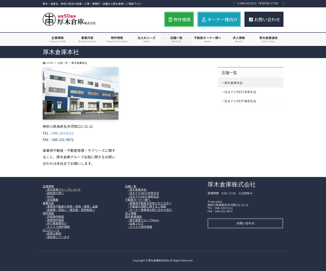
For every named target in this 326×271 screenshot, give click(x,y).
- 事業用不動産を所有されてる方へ (150, 203)
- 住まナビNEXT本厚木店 (143, 193)
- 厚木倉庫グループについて (63, 189)
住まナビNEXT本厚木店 (240, 92)
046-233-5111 (63, 133)
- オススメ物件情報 (58, 227)
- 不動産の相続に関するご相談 (147, 206)
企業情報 (48, 186)
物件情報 (48, 213)
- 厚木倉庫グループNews (143, 220)
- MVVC (50, 196)
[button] (245, 223)
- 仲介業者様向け (56, 223)
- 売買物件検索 (55, 216)
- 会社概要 (52, 200)
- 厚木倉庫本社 (137, 189)
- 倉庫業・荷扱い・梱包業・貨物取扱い (70, 210)
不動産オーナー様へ (137, 200)
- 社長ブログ (136, 223)
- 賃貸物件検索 (55, 220)
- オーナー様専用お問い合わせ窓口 (150, 210)
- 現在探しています (58, 237)
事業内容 (48, 203)
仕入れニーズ (51, 230)
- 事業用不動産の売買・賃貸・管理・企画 (72, 206)
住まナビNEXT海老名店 (240, 101)
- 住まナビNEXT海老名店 (143, 196)
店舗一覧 (229, 73)
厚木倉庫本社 (233, 83)
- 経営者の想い (55, 193)
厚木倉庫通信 (133, 216)
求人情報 (130, 213)
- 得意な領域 (53, 233)
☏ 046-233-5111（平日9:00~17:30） (258, 3)
